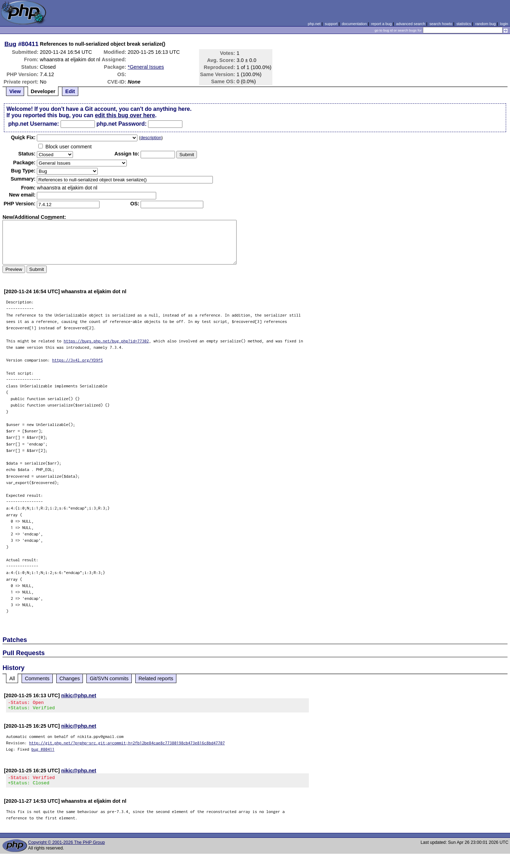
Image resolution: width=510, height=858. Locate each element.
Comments (37, 678)
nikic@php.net (78, 695)
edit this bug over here (125, 115)
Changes (70, 678)
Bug (11, 43)
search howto (440, 24)
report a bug (381, 24)
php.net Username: (33, 124)
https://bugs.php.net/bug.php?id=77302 (106, 341)
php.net (314, 24)
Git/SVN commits (109, 678)
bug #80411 (43, 751)
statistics (464, 24)
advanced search (410, 24)
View (15, 91)
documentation (354, 24)
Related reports (155, 678)
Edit (70, 91)
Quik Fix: (23, 137)
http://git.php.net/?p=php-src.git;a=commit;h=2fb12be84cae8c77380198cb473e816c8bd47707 (127, 745)
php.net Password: (121, 124)
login (504, 24)
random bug (485, 24)
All (12, 678)
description (150, 137)
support (331, 24)
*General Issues (146, 67)
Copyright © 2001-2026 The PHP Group (66, 846)
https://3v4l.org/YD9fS (77, 360)
